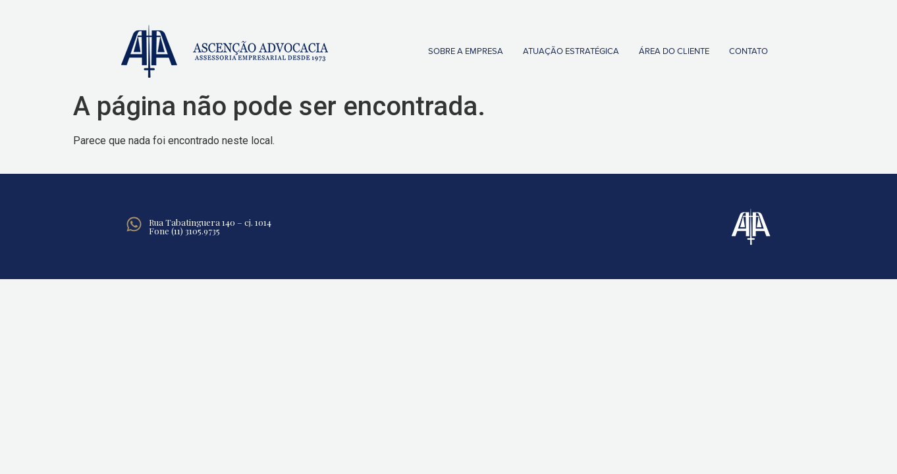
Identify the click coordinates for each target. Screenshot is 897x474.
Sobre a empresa (465, 51)
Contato (748, 51)
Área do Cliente (674, 51)
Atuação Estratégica (571, 51)
